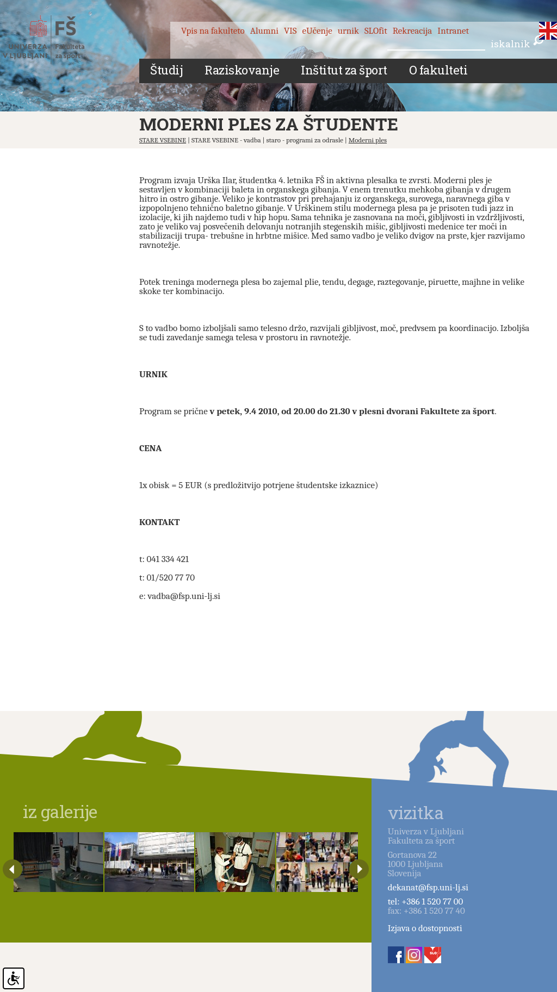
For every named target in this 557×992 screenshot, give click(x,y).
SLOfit (375, 31)
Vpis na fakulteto (213, 31)
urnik (348, 31)
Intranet (453, 31)
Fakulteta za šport (56, 39)
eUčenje (317, 31)
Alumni (264, 31)
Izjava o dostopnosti (425, 928)
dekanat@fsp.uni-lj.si (428, 887)
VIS (290, 31)
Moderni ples (368, 140)
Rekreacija (412, 31)
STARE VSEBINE (162, 140)
